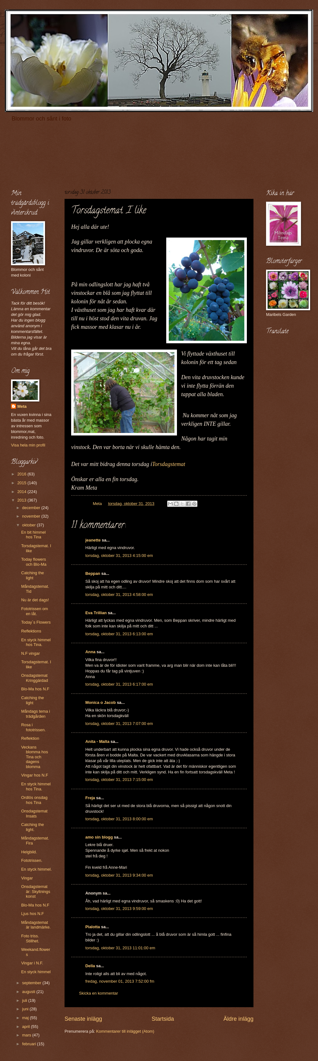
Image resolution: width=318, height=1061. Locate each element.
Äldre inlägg (238, 1019)
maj (26, 1017)
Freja (90, 797)
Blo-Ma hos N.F (35, 689)
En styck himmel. (36, 869)
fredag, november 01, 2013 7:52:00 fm (119, 981)
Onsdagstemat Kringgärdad (34, 677)
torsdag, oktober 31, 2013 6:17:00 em (119, 684)
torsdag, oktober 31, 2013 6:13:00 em (119, 634)
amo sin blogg (99, 837)
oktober (29, 525)
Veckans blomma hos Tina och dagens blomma (34, 757)
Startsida (162, 1019)
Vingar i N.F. (32, 963)
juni (26, 1009)
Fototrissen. (31, 860)
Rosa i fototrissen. (33, 727)
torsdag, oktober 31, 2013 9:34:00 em (119, 875)
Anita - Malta (97, 741)
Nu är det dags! (35, 600)
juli (25, 1000)
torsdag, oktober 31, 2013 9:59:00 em (119, 908)
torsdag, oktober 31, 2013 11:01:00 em (120, 948)
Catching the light (32, 575)
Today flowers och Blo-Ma (33, 561)
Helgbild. (29, 852)
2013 (22, 500)
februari (29, 1043)
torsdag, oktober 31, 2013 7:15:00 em (119, 779)
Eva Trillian (96, 612)
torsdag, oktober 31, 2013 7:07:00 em (119, 723)
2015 (22, 482)
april (26, 1026)
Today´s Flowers (36, 622)
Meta (21, 406)
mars (27, 1035)
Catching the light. (32, 827)
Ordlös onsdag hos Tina (34, 800)
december (31, 507)
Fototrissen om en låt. (34, 611)
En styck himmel (36, 971)
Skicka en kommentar (98, 993)
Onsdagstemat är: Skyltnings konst (35, 891)
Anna (90, 651)
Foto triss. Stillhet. (30, 938)
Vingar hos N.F (34, 775)
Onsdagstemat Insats (34, 813)
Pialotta (92, 926)
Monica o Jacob (100, 702)
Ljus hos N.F (32, 913)
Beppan (92, 573)
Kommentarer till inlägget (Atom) (125, 1031)
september (32, 982)
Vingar (27, 878)
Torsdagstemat (168, 464)
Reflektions (31, 631)
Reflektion (30, 738)
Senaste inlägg (83, 1019)
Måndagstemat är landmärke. (36, 924)
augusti (29, 991)
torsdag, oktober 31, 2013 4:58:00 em (119, 594)
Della (90, 965)
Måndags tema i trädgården (35, 713)
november (31, 516)
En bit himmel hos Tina (33, 534)
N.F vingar (30, 653)
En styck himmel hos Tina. (36, 642)
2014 (22, 491)
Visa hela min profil (28, 445)
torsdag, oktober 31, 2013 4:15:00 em (119, 555)
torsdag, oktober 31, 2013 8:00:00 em (119, 819)
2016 (22, 474)
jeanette (93, 540)
